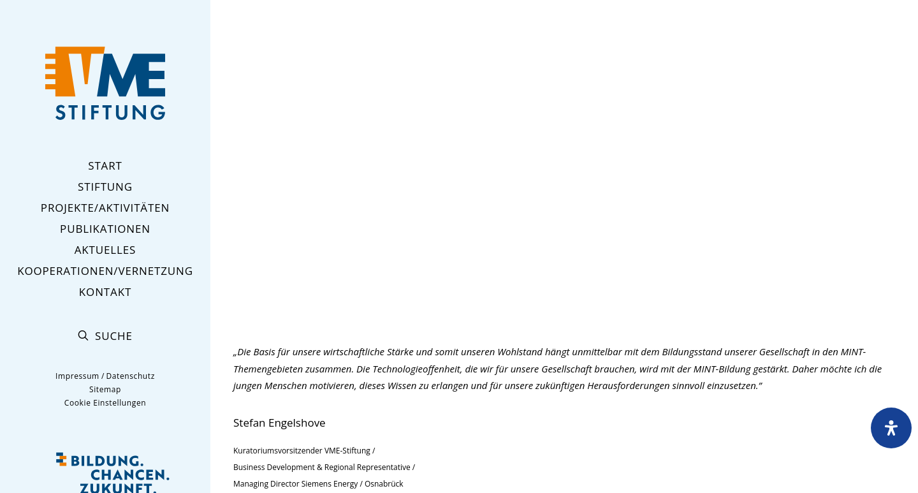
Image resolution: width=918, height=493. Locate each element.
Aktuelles (105, 249)
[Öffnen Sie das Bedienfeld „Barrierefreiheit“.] (891, 428)
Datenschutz (130, 376)
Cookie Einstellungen (105, 402)
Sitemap (105, 389)
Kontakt (105, 291)
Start (105, 165)
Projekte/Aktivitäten (105, 207)
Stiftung (105, 186)
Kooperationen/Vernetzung (105, 270)
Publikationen (105, 228)
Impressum (77, 376)
